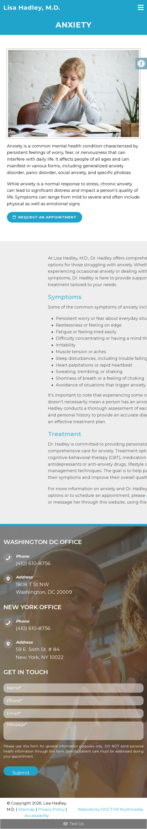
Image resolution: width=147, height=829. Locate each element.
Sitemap (26, 809)
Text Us (73, 824)
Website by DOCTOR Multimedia (110, 809)
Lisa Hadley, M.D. (31, 7)
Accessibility (37, 815)
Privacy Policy (51, 809)
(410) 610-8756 (33, 563)
